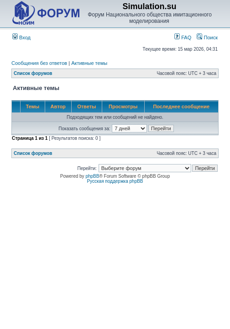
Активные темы (89, 63)
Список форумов (33, 73)
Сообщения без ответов (39, 63)
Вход (21, 37)
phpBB (92, 176)
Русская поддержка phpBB (115, 181)
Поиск (207, 37)
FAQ (182, 37)
